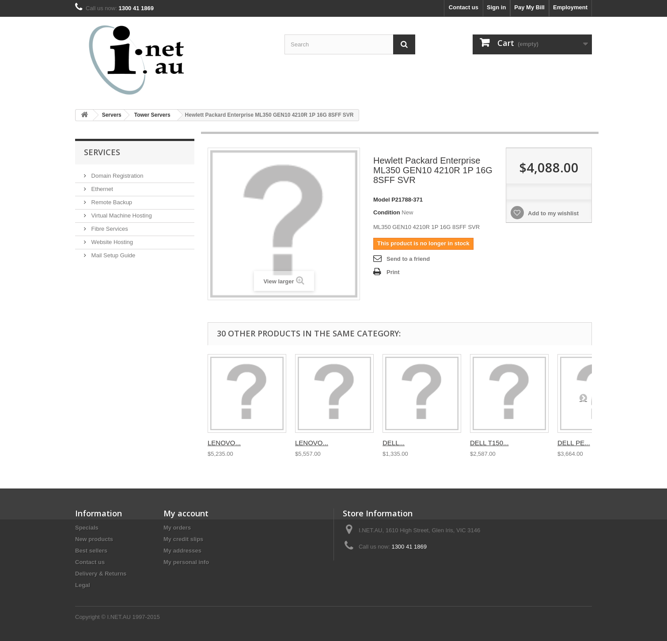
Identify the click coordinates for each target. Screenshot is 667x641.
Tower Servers (152, 115)
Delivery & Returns (100, 573)
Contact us (463, 7)
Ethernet (101, 189)
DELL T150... (489, 442)
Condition (386, 212)
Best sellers (91, 550)
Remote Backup (111, 202)
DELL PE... (573, 442)
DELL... (394, 442)
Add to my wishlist (553, 213)
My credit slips (183, 539)
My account (185, 513)
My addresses (182, 550)
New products (94, 539)
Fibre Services (109, 228)
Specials (87, 527)
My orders (177, 527)
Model (381, 199)
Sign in (496, 7)
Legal (82, 585)
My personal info (186, 562)
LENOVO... (224, 442)
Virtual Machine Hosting (121, 215)
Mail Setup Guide (112, 255)
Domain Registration (116, 175)
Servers (111, 115)
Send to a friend (408, 259)
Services (102, 152)
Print (393, 272)
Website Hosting (111, 242)
